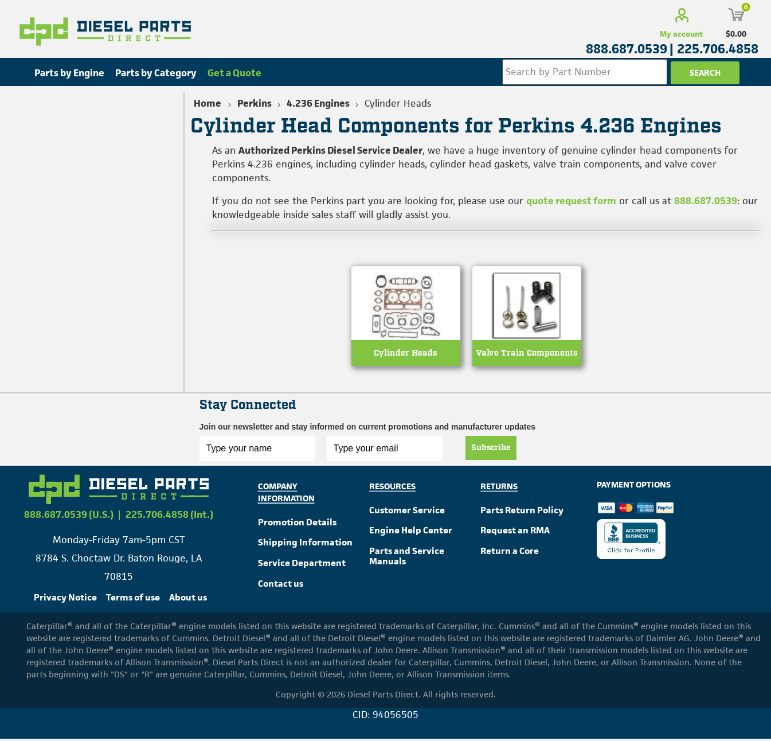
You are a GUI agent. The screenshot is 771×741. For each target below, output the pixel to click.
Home (207, 103)
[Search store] (584, 72)
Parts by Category (156, 73)
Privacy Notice (65, 600)
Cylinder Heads (405, 355)
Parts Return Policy (521, 512)
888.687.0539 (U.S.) (69, 516)
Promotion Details (297, 524)
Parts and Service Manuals (406, 558)
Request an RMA (515, 532)
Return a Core (509, 553)
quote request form (571, 200)
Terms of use (133, 600)
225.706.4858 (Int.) (169, 516)
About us (188, 600)
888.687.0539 (705, 200)
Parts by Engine (69, 73)
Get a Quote (234, 73)
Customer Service (407, 512)
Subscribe (491, 449)
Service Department (302, 565)
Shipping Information (305, 545)
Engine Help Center (410, 532)
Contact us (280, 586)
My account (681, 34)
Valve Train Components (527, 355)
